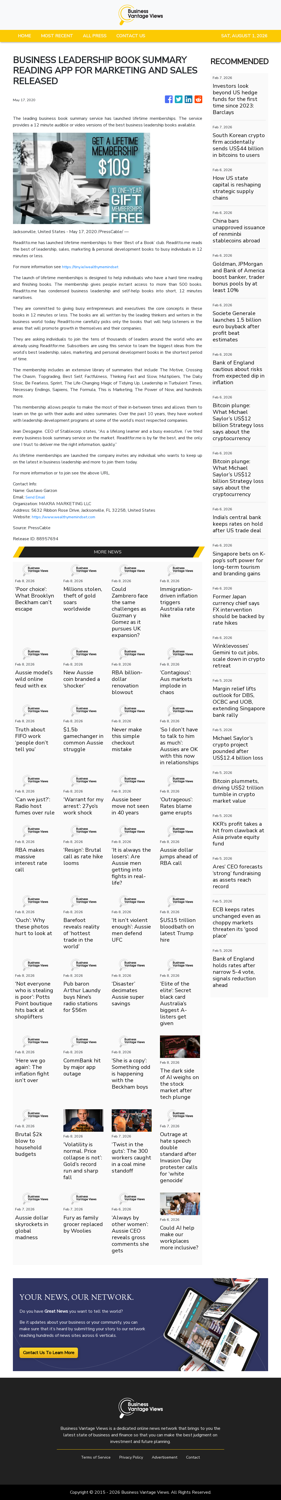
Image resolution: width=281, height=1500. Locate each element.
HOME (24, 36)
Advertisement (167, 1457)
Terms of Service (91, 1457)
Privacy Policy (130, 1457)
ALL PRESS (94, 36)
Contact (198, 1457)
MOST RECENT (57, 36)
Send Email (36, 497)
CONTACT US (130, 36)
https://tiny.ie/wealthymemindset (94, 267)
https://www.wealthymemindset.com (67, 517)
